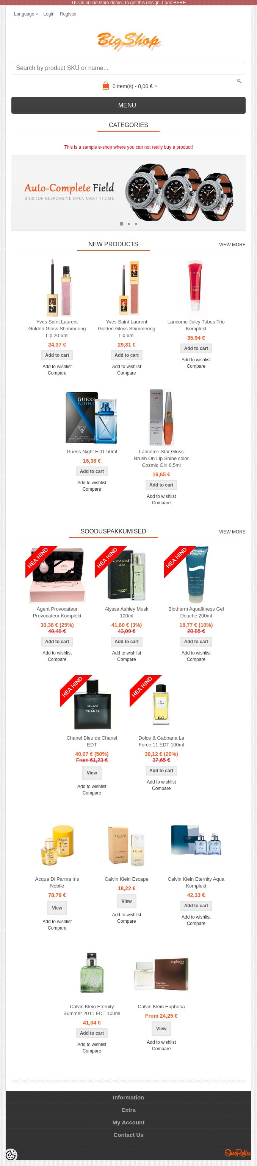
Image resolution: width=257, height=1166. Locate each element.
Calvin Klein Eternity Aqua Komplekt (196, 882)
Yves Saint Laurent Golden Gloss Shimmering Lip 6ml (126, 328)
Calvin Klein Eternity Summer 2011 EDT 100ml (91, 1010)
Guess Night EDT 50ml (92, 451)
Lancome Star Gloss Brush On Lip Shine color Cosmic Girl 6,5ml (161, 458)
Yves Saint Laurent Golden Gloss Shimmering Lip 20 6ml (57, 328)
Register (68, 14)
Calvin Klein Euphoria (161, 1006)
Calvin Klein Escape (127, 879)
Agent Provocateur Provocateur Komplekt (57, 612)
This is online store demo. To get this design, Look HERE (128, 2)
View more (232, 244)
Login (48, 14)
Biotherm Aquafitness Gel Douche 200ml (196, 612)
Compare (57, 373)
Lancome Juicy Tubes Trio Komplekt (196, 325)
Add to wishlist (57, 366)
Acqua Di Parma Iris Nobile (57, 882)
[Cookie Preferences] (10, 1155)
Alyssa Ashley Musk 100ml (127, 612)
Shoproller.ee (238, 1153)
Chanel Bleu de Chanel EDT (91, 741)
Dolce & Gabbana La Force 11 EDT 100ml (161, 741)
